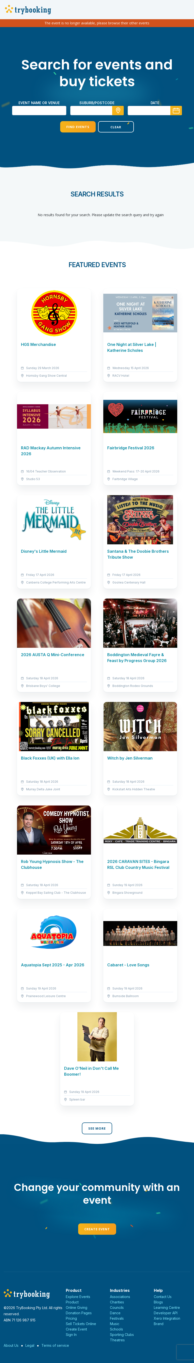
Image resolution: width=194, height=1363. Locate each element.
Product (72, 1302)
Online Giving (76, 1307)
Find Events (77, 127)
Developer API (165, 1313)
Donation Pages (79, 1313)
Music (114, 1324)
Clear (115, 127)
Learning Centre (167, 1307)
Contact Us (163, 1297)
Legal (29, 1345)
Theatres (117, 1340)
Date (155, 103)
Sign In (71, 1334)
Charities (117, 1302)
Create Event (97, 1229)
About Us (11, 1345)
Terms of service (55, 1345)
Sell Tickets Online (81, 1324)
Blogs (158, 1302)
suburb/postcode (96, 103)
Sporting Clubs (122, 1334)
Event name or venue (39, 103)
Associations (120, 1297)
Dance (115, 1313)
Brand (158, 1324)
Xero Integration (167, 1318)
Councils (117, 1307)
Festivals (117, 1318)
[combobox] (97, 110)
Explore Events (78, 1297)
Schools (116, 1329)
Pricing (71, 1318)
